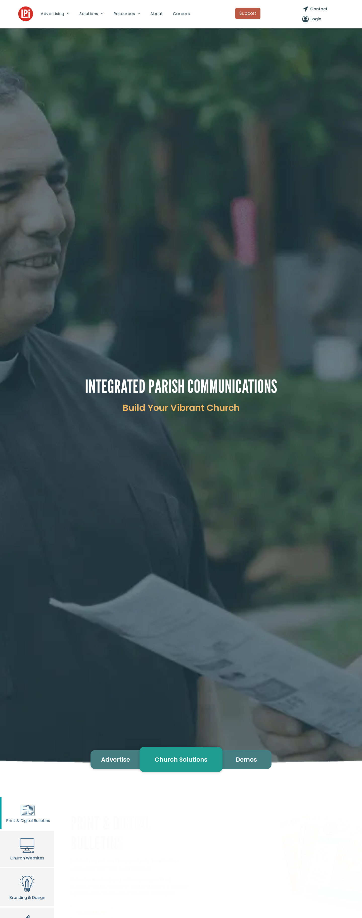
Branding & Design (27, 887)
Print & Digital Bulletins (28, 813)
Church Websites (27, 848)
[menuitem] (55, 14)
